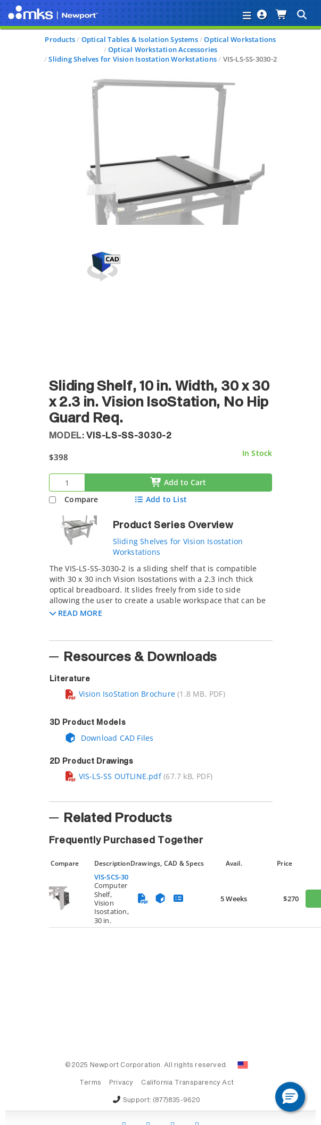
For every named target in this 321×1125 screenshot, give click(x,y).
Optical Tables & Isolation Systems (139, 39)
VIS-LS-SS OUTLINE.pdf (112, 776)
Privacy (121, 1083)
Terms (90, 1083)
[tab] (161, 599)
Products (60, 39)
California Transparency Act (187, 1083)
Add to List (160, 499)
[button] (76, 613)
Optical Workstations (240, 39)
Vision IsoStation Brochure (119, 694)
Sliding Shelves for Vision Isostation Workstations (132, 59)
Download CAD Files (109, 738)
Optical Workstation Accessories (163, 49)
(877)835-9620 (177, 1100)
